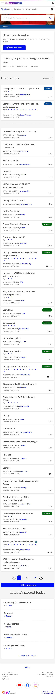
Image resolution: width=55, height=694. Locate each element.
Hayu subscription (11, 338)
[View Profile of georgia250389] (25, 164)
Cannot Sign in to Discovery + (17, 224)
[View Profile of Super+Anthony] (25, 115)
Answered (47, 224)
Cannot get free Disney (14, 645)
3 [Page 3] (26, 577)
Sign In (52, 3)
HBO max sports (10, 160)
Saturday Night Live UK (14, 237)
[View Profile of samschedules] (25, 374)
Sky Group (5, 679)
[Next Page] (41, 577)
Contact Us (49, 676)
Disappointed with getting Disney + (20, 384)
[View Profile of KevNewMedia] (25, 94)
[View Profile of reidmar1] (9, 637)
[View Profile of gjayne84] (23, 532)
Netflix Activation (11, 211)
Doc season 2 (9, 323)
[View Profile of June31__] (10, 648)
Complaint (8, 310)
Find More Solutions (27, 655)
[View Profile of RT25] (21, 282)
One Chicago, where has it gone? (18, 513)
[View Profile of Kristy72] (23, 357)
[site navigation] (2, 3)
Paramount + (9, 428)
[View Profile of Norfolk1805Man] (25, 504)
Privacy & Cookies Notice (10, 674)
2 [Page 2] (22, 577)
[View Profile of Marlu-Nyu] (22, 243)
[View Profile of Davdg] (22, 313)
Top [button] (28, 667)
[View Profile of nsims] (8, 627)
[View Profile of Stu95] (22, 300)
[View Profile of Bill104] (22, 228)
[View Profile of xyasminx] (23, 458)
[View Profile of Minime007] (23, 519)
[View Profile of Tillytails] (22, 445)
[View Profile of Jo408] (22, 419)
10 (35, 109)
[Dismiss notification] (52, 9)
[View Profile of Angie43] (23, 342)
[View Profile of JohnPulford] (24, 566)
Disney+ (7, 468)
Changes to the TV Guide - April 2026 (20, 88)
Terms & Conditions (46, 672)
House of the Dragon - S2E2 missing (19, 131)
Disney (6, 415)
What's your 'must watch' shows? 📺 (20, 541)
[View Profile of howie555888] (23, 329)
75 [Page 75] (35, 577)
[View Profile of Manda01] (23, 388)
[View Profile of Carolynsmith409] (26, 432)
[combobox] (24, 18)
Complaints (5, 676)
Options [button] (46, 78)
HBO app (7, 454)
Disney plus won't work (14, 200)
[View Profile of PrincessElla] (24, 151)
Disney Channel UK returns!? (16, 366)
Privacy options (7, 672)
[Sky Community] (13, 3)
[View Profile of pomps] (22, 215)
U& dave (7, 171)
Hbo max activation (12, 351)
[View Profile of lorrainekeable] (24, 191)
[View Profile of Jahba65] (23, 175)
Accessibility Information (45, 674)
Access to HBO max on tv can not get (20, 441)
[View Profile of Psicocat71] (23, 471)
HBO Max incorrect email (14, 528)
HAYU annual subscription (15, 634)
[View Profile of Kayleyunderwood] (26, 204)
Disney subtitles (11, 624)
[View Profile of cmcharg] (23, 135)
